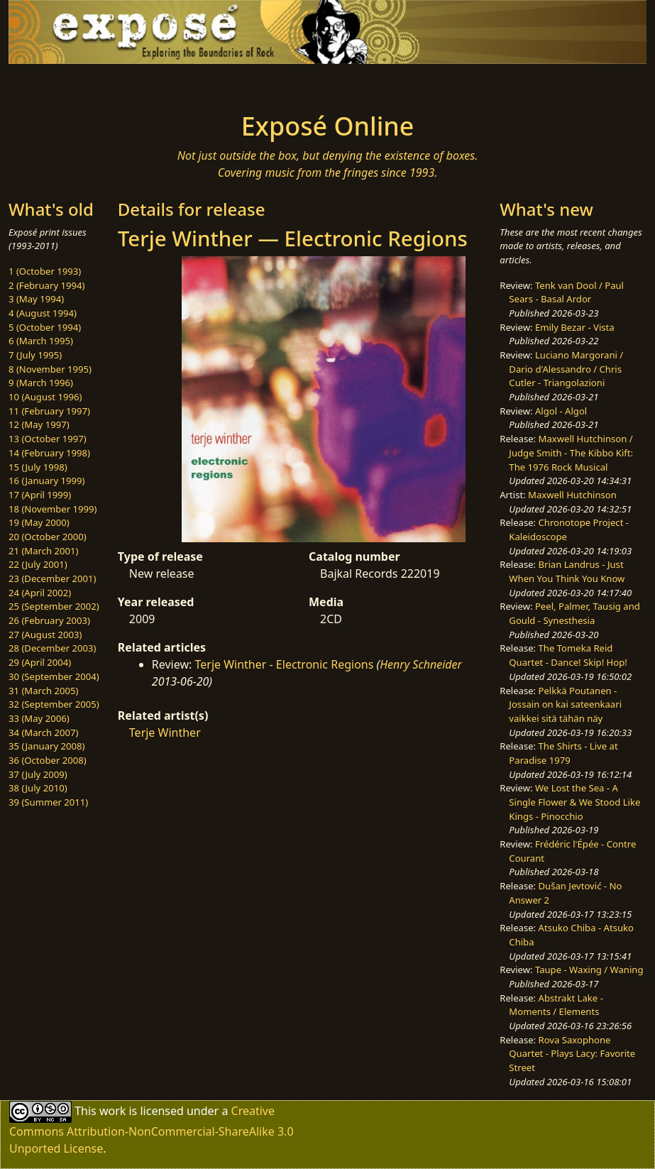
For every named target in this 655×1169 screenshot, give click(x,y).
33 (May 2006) (39, 718)
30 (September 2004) (54, 676)
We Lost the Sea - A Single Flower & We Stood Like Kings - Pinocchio (574, 801)
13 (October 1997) (48, 438)
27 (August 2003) (45, 634)
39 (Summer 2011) (48, 802)
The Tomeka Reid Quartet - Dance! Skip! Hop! (568, 655)
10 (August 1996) (45, 396)
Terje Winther (165, 732)
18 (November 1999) (53, 509)
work (112, 1111)
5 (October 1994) (45, 327)
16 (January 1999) (46, 480)
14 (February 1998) (49, 452)
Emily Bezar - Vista (575, 327)
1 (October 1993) (45, 271)
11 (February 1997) (49, 411)
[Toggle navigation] (109, 84)
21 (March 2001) (43, 550)
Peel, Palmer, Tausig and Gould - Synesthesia (574, 613)
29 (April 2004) (40, 662)
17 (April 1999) (40, 494)
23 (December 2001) (52, 578)
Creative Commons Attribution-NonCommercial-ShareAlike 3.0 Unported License (151, 1129)
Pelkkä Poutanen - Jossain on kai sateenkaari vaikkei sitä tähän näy (565, 704)
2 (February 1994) (46, 285)
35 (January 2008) (46, 746)
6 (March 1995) (41, 340)
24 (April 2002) (40, 592)
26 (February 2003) (49, 620)
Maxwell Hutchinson (572, 494)
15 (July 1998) (38, 467)
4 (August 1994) (43, 313)
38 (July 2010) (38, 787)
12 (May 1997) (39, 424)
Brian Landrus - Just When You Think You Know (566, 571)
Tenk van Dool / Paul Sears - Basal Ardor (566, 292)
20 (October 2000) (48, 536)
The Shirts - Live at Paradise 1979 (563, 753)
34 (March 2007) (43, 732)
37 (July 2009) (38, 774)
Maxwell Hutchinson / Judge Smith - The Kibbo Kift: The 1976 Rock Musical (571, 452)
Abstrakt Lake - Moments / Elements (556, 1005)
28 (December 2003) (52, 648)
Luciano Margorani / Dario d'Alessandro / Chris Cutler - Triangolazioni (566, 368)
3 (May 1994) (36, 298)
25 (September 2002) (54, 606)
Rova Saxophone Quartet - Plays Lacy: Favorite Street (572, 1053)
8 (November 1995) (50, 369)
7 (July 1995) (35, 354)
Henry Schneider (421, 664)
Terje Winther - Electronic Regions (283, 664)
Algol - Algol (561, 411)
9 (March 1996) (41, 382)
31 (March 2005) (43, 690)
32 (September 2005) (54, 704)
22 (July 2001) (38, 564)
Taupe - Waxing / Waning (589, 969)
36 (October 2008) (48, 760)
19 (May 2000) (39, 522)
